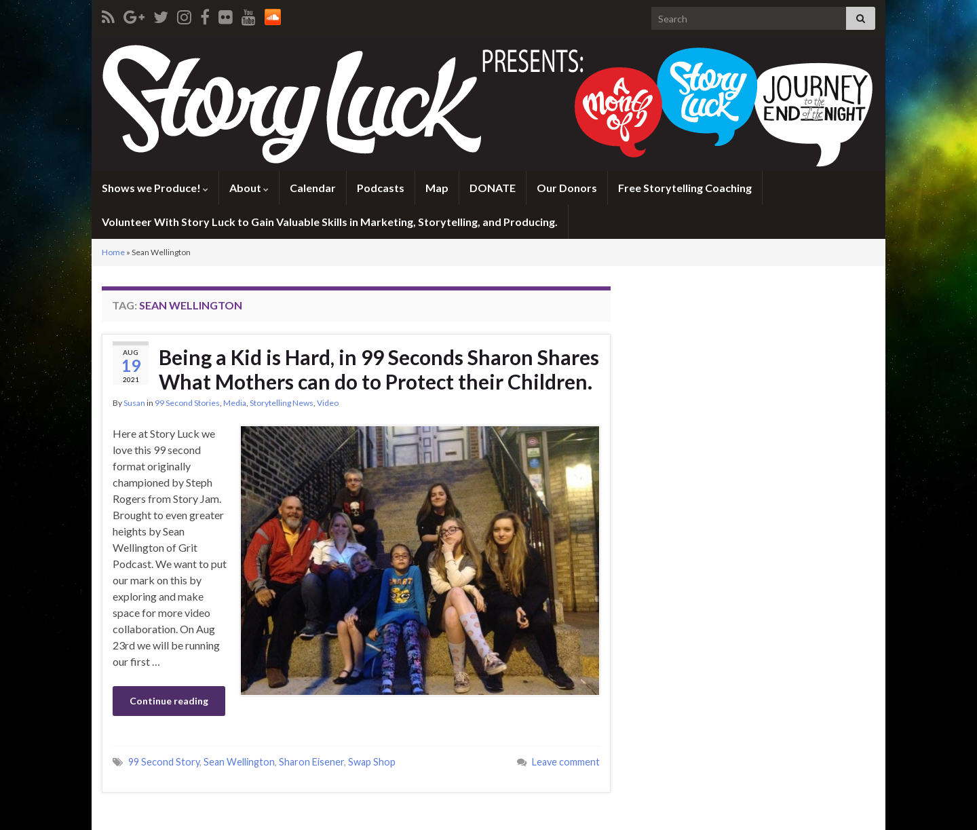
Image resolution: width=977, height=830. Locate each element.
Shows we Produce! (155, 187)
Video (328, 403)
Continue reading (169, 700)
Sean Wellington (239, 762)
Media (234, 403)
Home (113, 252)
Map (436, 187)
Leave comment (566, 762)
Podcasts (380, 187)
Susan (134, 403)
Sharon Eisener (311, 762)
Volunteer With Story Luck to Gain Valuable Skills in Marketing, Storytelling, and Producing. (330, 221)
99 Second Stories (187, 403)
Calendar (313, 187)
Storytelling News (281, 403)
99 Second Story (163, 762)
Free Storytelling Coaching (685, 187)
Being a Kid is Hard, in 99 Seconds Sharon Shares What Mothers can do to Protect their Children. (379, 369)
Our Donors (567, 187)
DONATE (493, 187)
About (249, 187)
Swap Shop (372, 762)
